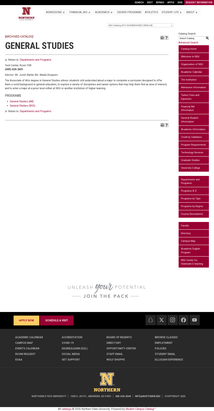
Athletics (151, 12)
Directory (186, 233)
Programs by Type (191, 198)
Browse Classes (166, 337)
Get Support (71, 359)
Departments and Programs (35, 59)
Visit (150, 2)
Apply (170, 2)
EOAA (18, 359)
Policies (160, 348)
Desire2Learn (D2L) (75, 348)
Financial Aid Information (188, 108)
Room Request (25, 354)
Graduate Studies (190, 160)
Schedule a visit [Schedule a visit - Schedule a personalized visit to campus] (56, 320)
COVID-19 (68, 342)
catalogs (66, 409)
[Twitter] (161, 320)
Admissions (54, 13)
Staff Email (115, 354)
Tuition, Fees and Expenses (190, 97)
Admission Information (193, 87)
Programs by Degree (192, 206)
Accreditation (72, 337)
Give (180, 2)
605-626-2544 (123, 396)
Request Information (199, 2)
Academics (103, 13)
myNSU (160, 2)
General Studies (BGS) (22, 105)
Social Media (71, 354)
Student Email (165, 354)
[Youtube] (194, 320)
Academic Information (193, 129)
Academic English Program (190, 250)
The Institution (189, 79)
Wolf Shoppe (116, 359)
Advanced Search (188, 42)
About (191, 13)
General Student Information (189, 119)
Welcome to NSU (190, 56)
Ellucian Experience (169, 359)
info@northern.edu (147, 396)
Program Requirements (193, 144)
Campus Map (188, 241)
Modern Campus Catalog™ (141, 409)
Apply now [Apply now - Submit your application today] (26, 320)
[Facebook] (183, 320)
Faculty (185, 225)
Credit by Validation (191, 137)
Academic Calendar (191, 71)
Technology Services (192, 152)
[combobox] (140, 25)
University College (190, 167)
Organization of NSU (192, 64)
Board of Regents (119, 337)
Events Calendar (27, 348)
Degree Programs (129, 12)
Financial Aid (79, 13)
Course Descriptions (192, 213)
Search (139, 2)
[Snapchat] (150, 320)
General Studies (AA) (22, 101)
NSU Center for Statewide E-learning (192, 262)
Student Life (171, 13)
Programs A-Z (189, 190)
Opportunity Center (121, 348)
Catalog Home (189, 48)
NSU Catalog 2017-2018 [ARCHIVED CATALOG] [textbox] (130, 25)
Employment (164, 342)
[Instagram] (172, 320)
